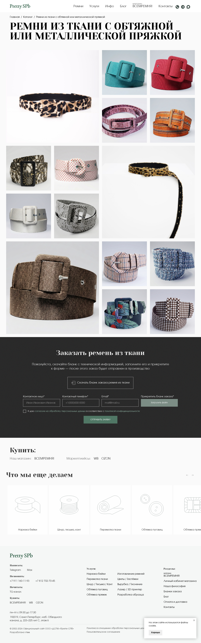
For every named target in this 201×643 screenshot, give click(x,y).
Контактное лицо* (34, 396)
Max (29, 570)
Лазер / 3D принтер (129, 589)
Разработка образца (130, 594)
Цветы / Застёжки (127, 579)
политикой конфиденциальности (122, 411)
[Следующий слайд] (192, 475)
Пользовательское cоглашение (103, 632)
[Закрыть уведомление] (194, 620)
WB (96, 458)
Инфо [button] (109, 6)
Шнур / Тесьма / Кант (99, 584)
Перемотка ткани (97, 579)
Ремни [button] (78, 6)
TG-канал (15, 592)
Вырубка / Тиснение (129, 584)
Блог (123, 6)
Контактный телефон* (75, 396)
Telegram (15, 570)
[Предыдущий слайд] (187, 475)
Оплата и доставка (175, 602)
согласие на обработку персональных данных (60, 411)
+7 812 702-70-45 (45, 581)
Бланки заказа (173, 591)
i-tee (27, 632)
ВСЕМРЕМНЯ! (142, 6)
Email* (105, 396)
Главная (15, 17)
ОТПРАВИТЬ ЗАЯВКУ (100, 420)
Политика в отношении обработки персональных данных (117, 628)
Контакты (166, 6)
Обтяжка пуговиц (97, 589)
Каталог (28, 17)
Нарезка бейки (96, 574)
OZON (105, 458)
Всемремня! (172, 576)
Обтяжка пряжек (97, 594)
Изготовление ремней (130, 574)
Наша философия (174, 586)
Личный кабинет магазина (180, 581)
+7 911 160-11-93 (19, 581)
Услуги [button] (94, 6)
